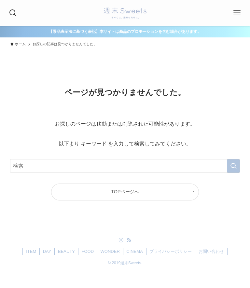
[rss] (129, 240)
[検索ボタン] (13, 13)
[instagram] (121, 240)
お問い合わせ (211, 251)
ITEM (31, 251)
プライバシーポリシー (170, 251)
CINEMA (134, 251)
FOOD (88, 251)
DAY (47, 251)
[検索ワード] (125, 166)
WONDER (110, 251)
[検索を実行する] (233, 166)
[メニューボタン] (237, 13)
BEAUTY (66, 251)
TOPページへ (125, 191)
